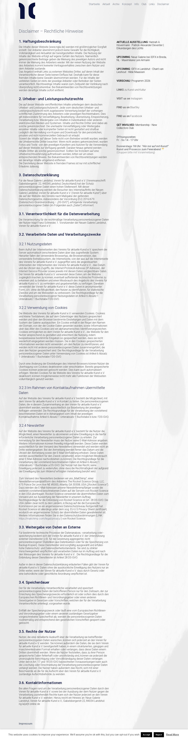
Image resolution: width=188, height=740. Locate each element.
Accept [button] (146, 734)
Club (143, 4)
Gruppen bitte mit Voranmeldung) (136, 152)
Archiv (116, 4)
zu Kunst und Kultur (131, 89)
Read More (172, 734)
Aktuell (106, 4)
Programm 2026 (140, 80)
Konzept (127, 4)
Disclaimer (163, 4)
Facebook (129, 116)
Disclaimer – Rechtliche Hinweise (51, 31)
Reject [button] (159, 734)
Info (136, 4)
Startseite (94, 4)
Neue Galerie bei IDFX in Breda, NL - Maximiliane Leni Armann (142, 58)
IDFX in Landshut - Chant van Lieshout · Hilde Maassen (140, 70)
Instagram (129, 98)
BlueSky (128, 107)
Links (152, 4)
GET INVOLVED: (126, 124)
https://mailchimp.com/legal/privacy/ (40, 518)
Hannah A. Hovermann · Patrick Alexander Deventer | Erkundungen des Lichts (140, 45)
